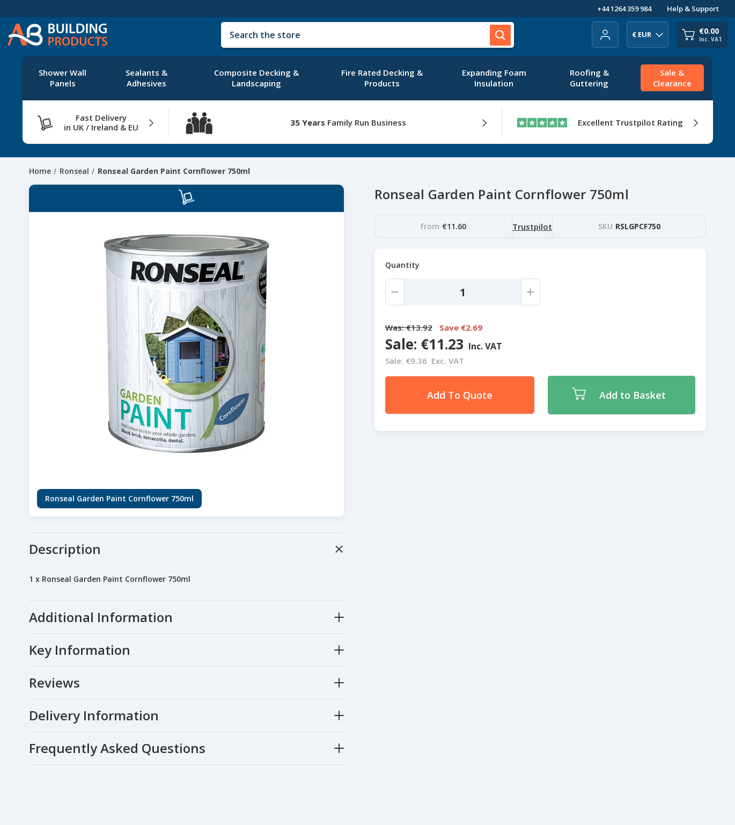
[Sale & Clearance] (672, 78)
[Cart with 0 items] (702, 34)
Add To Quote (460, 395)
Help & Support (693, 8)
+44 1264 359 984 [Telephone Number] (624, 8)
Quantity (402, 265)
